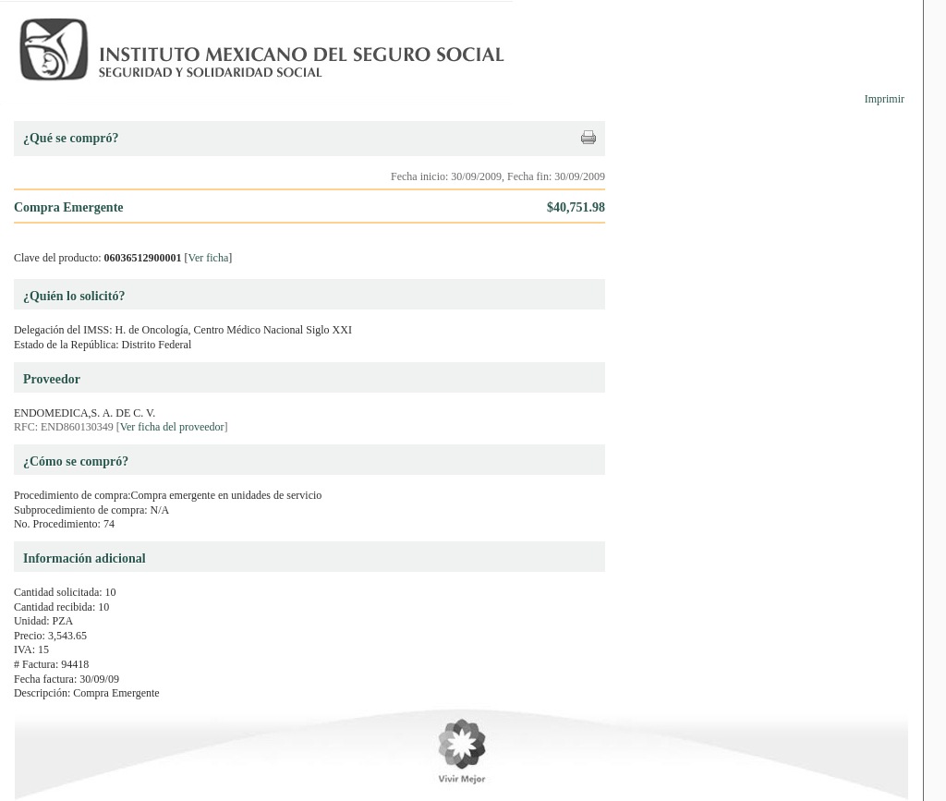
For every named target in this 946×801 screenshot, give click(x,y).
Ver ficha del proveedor (172, 426)
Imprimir (884, 98)
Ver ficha (208, 257)
